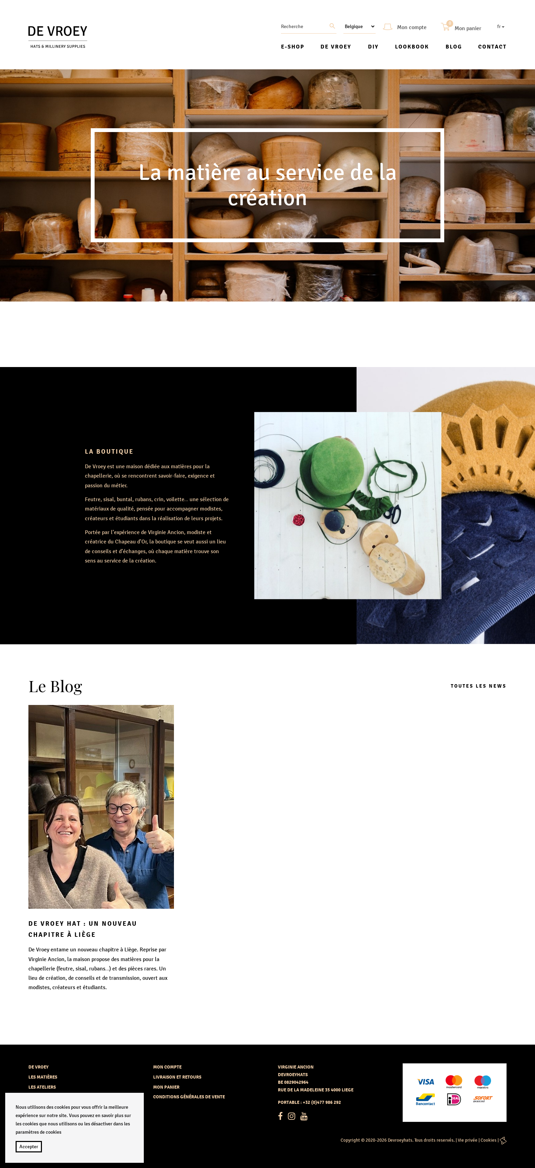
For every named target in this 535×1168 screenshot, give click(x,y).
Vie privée (467, 1140)
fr (501, 26)
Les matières (42, 1077)
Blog (454, 46)
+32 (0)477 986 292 (322, 1102)
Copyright (350, 1140)
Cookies (489, 1140)
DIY (373, 46)
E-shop (292, 46)
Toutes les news (479, 686)
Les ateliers (42, 1087)
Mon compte (167, 1067)
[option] (267, 185)
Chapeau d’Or (130, 541)
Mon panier (166, 1087)
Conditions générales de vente (189, 1097)
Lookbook (412, 46)
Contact (492, 46)
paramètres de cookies (38, 1132)
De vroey (336, 46)
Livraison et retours (177, 1077)
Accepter (28, 1147)
